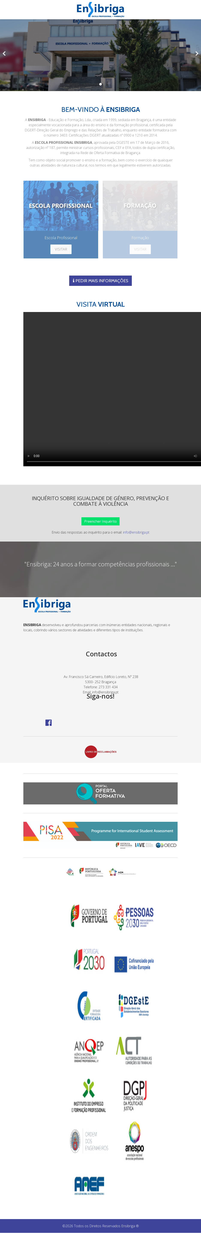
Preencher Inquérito (100, 521)
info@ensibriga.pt (136, 532)
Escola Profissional (61, 237)
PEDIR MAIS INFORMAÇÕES (100, 281)
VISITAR (61, 249)
